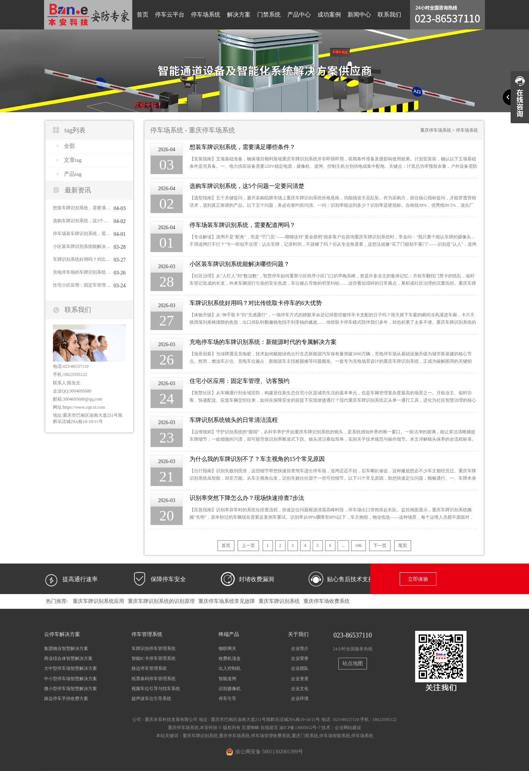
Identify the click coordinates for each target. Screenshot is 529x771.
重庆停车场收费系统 (326, 601)
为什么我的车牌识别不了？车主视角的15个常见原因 (257, 459)
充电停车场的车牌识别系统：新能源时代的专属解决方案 (81, 272)
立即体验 (418, 579)
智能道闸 (227, 678)
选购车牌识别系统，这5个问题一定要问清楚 (81, 220)
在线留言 (269, 727)
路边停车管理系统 (149, 668)
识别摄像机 (230, 688)
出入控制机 (230, 668)
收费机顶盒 (230, 658)
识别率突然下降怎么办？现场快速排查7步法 (247, 498)
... (343, 545)
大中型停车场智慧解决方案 (70, 668)
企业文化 (300, 688)
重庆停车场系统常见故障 (226, 601)
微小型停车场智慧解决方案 (70, 688)
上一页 (248, 545)
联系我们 (389, 14)
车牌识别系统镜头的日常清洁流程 (234, 420)
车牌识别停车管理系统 (154, 648)
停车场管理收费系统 (271, 735)
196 (358, 545)
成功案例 (329, 14)
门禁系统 (269, 14)
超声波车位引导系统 (151, 698)
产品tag (73, 174)
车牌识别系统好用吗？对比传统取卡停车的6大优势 (81, 259)
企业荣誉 (300, 658)
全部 (69, 146)
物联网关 (227, 648)
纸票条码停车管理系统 (154, 678)
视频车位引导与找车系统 (156, 688)
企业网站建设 (348, 727)
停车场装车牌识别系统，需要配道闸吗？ (81, 233)
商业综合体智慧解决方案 (68, 658)
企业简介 (300, 648)
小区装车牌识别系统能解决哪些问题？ (81, 246)
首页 (142, 14)
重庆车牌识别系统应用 (98, 601)
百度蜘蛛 (250, 727)
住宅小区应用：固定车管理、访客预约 (81, 285)
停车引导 (227, 698)
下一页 (379, 545)
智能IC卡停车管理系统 (154, 658)
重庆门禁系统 (305, 735)
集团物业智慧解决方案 (66, 648)
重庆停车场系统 (435, 130)
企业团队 (300, 668)
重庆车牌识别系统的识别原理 (161, 601)
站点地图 (352, 663)
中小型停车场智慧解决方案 (70, 678)
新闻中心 (359, 14)
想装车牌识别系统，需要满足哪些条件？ (81, 207)
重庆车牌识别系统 (279, 601)
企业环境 (300, 698)
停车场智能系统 (334, 735)
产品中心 (299, 14)
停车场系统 (205, 14)
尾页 (402, 545)
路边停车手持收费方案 (66, 698)
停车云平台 (169, 14)
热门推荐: (57, 601)
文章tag (73, 160)
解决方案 (239, 14)
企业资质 (300, 678)
